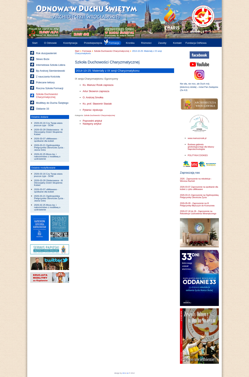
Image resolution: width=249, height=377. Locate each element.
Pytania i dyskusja (93, 109)
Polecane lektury (45, 82)
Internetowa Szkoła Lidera (50, 64)
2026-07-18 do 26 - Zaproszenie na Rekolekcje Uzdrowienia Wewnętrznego (198, 212)
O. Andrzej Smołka (93, 97)
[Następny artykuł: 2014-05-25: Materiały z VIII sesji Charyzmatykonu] (92, 123)
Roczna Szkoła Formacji (49, 88)
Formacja (114, 42)
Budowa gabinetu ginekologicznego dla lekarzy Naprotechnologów (201, 146)
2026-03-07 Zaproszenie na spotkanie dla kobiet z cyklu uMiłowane (199, 188)
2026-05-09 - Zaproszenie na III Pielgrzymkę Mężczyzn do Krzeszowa (197, 204)
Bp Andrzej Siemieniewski (50, 70)
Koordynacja (70, 42)
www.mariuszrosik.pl (197, 138)
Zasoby (162, 42)
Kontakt (177, 42)
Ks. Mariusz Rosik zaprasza (98, 84)
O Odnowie (50, 42)
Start (34, 42)
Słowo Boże (42, 59)
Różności (146, 42)
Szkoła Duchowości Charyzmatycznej (47, 95)
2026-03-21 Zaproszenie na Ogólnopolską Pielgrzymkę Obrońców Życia (199, 196)
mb (123, 373)
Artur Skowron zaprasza (96, 91)
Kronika (130, 42)
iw (127, 373)
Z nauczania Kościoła (48, 76)
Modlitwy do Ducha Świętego (52, 102)
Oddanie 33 (42, 108)
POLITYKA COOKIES (198, 155)
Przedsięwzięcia (93, 42)
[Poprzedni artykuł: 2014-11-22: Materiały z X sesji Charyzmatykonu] (92, 120)
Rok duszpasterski (46, 53)
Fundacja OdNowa (195, 42)
